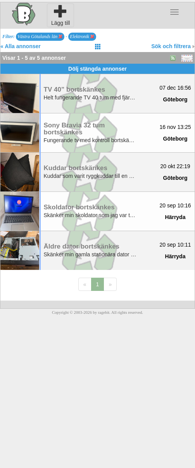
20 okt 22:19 (175, 166)
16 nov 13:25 (175, 127)
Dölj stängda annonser (97, 69)
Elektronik (82, 36)
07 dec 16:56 (175, 88)
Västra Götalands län (39, 36)
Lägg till (60, 15)
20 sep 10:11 (175, 245)
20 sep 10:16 (175, 205)
